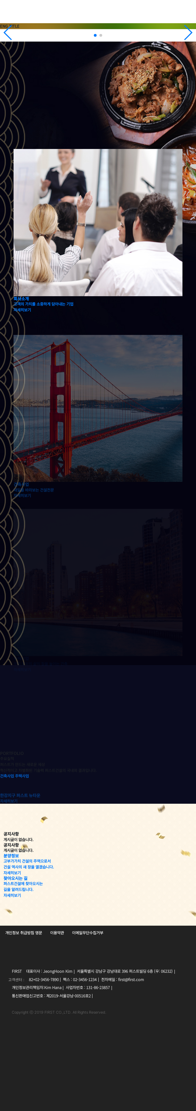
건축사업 (7, 794)
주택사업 (22, 794)
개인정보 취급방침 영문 (23, 932)
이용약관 (57, 932)
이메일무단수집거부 (87, 932)
